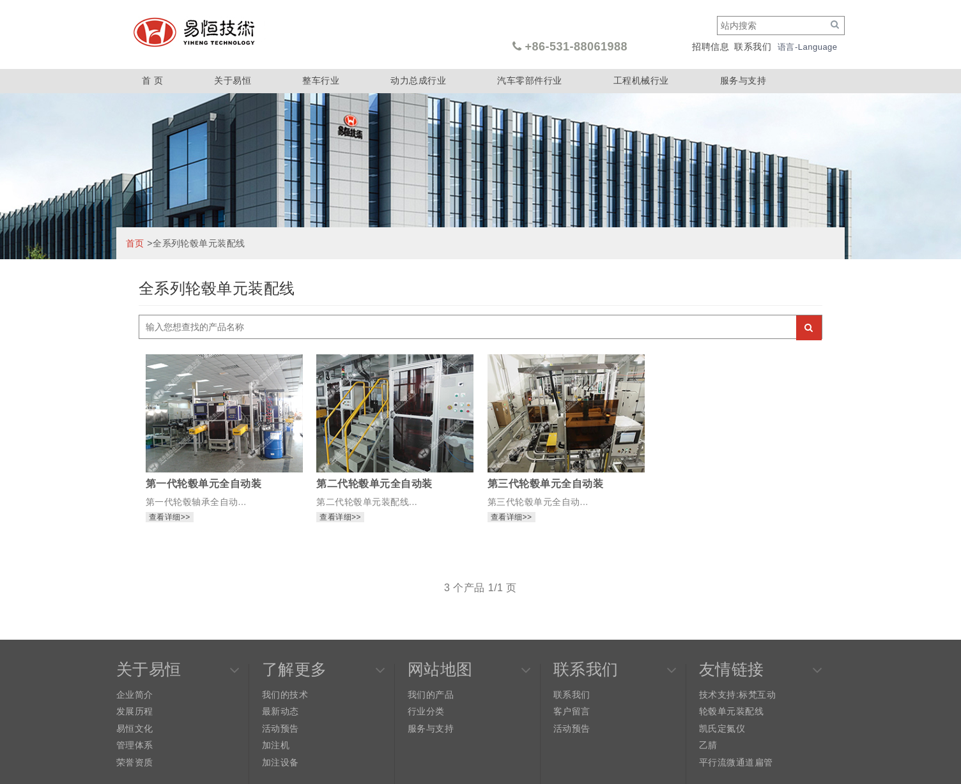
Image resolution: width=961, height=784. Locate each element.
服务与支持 (743, 80)
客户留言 (571, 711)
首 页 (152, 80)
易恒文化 (134, 728)
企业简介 (134, 695)
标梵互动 (757, 695)
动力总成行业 (418, 80)
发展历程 (134, 711)
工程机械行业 (641, 80)
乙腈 (708, 745)
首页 (135, 243)
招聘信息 (710, 46)
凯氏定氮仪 (722, 728)
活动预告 (280, 728)
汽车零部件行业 (529, 80)
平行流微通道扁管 (736, 762)
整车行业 (320, 80)
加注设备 (280, 762)
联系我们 (752, 46)
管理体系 (134, 745)
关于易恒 (232, 80)
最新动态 (280, 711)
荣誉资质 (134, 762)
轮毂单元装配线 (731, 711)
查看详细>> (169, 517)
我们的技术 (285, 695)
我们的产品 (431, 695)
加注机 (275, 745)
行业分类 (426, 711)
